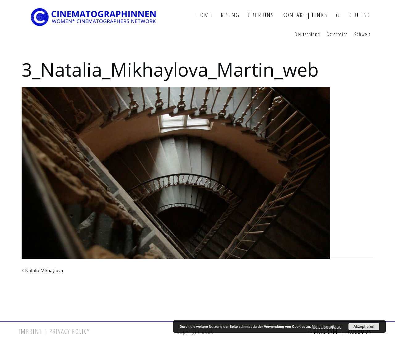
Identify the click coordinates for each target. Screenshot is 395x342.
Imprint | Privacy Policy (54, 331)
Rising (230, 15)
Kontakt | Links (304, 15)
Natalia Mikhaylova (44, 270)
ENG (365, 15)
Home (204, 15)
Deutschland (307, 35)
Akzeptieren (363, 326)
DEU (353, 15)
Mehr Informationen (326, 326)
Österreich (337, 35)
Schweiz (362, 35)
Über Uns (261, 15)
